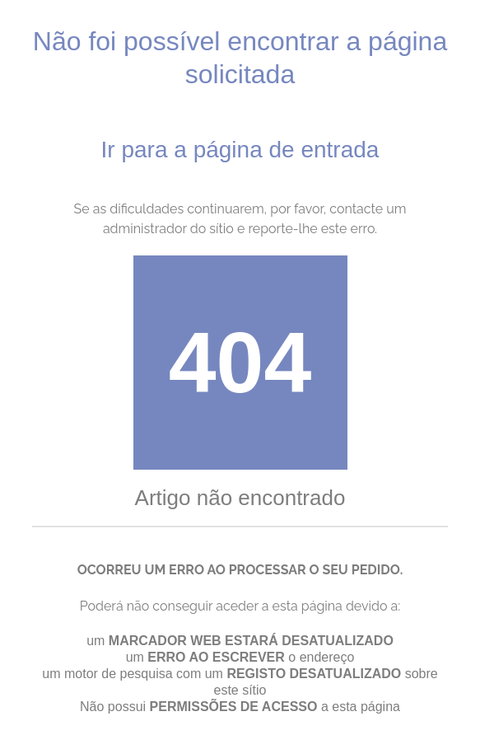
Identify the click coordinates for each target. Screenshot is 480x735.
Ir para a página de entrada (240, 149)
